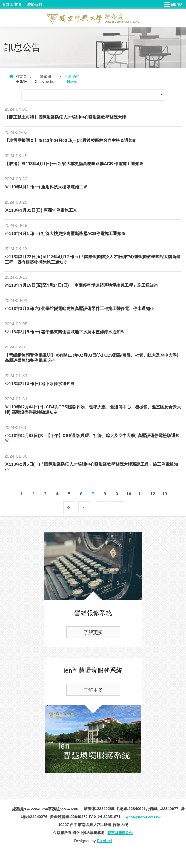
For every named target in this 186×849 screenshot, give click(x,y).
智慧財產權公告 (120, 833)
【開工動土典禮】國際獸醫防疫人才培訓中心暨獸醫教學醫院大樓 (65, 117)
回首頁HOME (21, 79)
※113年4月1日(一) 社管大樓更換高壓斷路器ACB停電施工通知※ (65, 233)
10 (128, 493)
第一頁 (69, 505)
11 (140, 493)
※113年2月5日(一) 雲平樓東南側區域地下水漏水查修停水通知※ (65, 331)
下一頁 (102, 505)
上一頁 (84, 505)
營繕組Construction (45, 79)
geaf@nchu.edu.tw (143, 817)
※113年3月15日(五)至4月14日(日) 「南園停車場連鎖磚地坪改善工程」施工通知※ (81, 285)
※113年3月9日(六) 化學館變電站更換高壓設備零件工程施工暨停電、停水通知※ (79, 308)
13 (164, 493)
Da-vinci (104, 841)
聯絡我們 (34, 4)
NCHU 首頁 (12, 4)
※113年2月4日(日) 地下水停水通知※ (40, 383)
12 (152, 493)
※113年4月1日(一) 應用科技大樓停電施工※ (46, 187)
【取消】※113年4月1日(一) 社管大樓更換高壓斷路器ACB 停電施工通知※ (74, 163)
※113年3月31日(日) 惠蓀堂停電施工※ (41, 210)
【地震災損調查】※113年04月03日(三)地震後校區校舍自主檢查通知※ (71, 140)
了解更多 (93, 632)
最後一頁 (117, 505)
